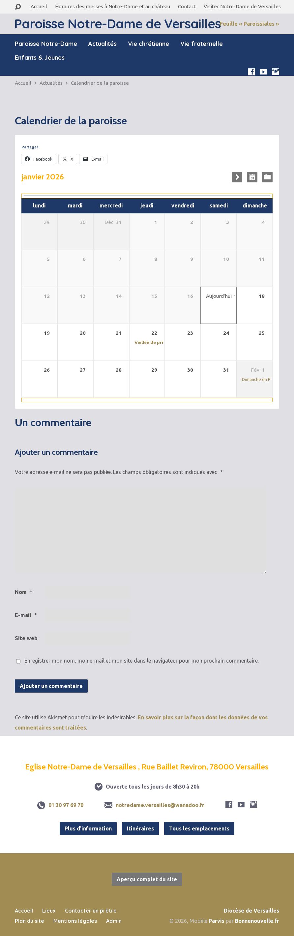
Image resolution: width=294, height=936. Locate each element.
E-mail (26, 615)
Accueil (39, 6)
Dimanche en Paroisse (263, 379)
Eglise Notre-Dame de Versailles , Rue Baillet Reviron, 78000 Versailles (147, 766)
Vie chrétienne (148, 44)
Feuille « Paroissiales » (249, 24)
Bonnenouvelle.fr (257, 921)
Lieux (49, 910)
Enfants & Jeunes (40, 58)
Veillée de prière (152, 342)
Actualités (102, 44)
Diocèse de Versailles (251, 911)
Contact (187, 6)
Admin (114, 921)
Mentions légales (75, 921)
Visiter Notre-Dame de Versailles (242, 6)
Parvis (216, 921)
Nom (23, 592)
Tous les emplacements (199, 828)
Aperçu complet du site (147, 879)
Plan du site (29, 921)
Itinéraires (140, 828)
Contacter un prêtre (91, 910)
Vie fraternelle (201, 44)
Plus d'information (88, 828)
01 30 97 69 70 (65, 805)
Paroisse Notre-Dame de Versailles (117, 24)
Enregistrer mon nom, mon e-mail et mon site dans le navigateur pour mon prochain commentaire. (141, 661)
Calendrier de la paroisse (100, 83)
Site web (26, 638)
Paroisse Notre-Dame (46, 44)
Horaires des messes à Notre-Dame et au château (112, 6)
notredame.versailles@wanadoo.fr (160, 805)
